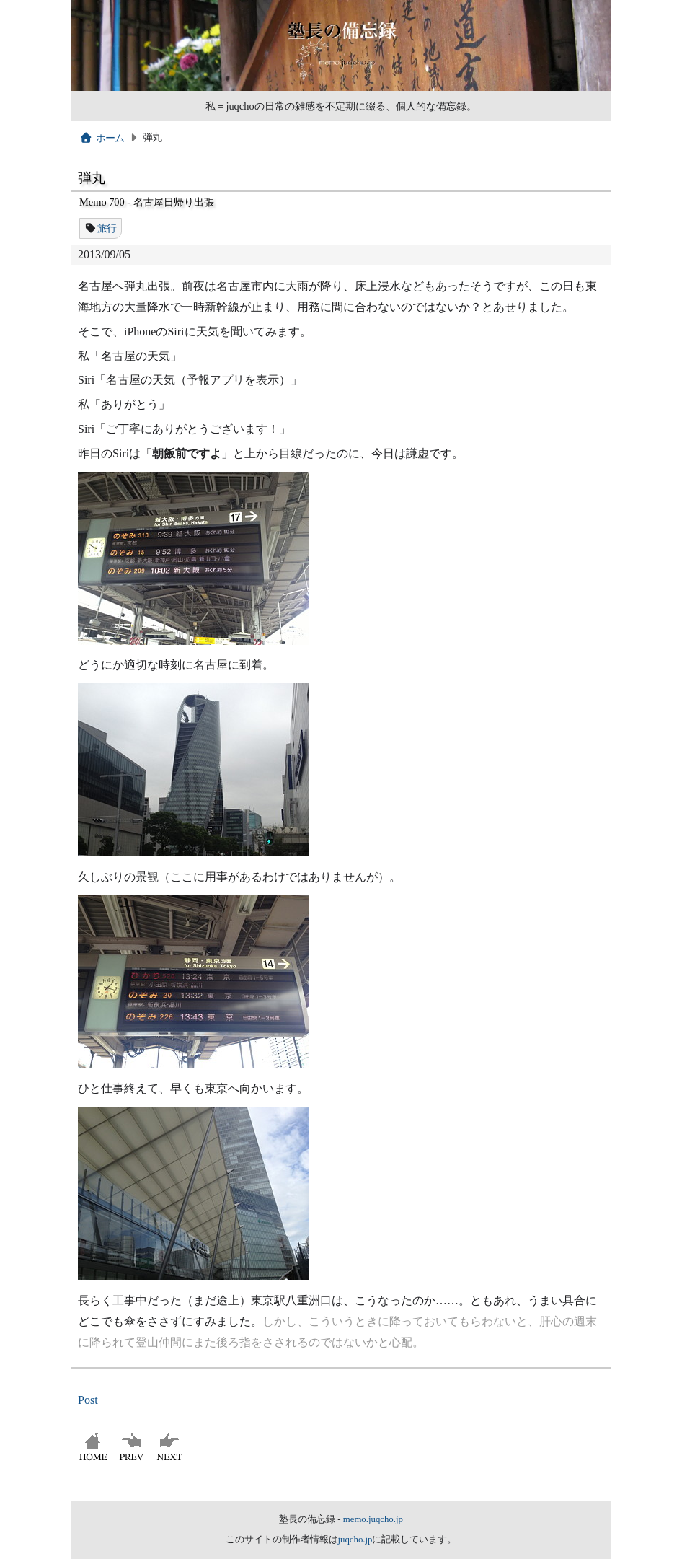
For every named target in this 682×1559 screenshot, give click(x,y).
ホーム (102, 138)
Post (88, 1400)
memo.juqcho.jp (373, 1519)
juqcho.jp (355, 1539)
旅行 (107, 228)
